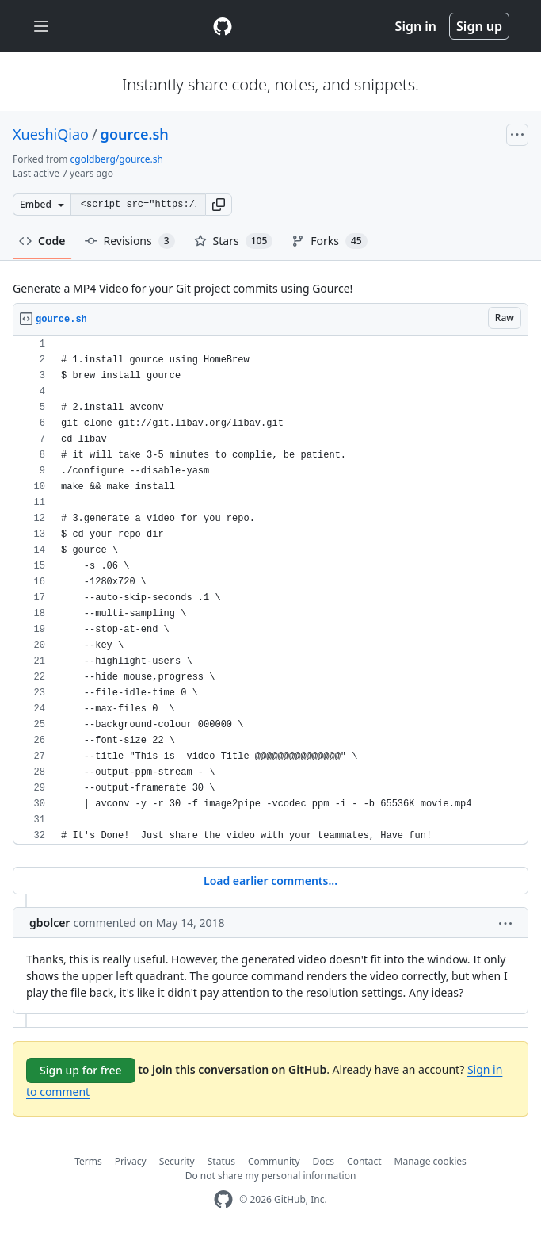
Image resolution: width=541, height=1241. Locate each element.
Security (177, 1161)
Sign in (415, 26)
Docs (324, 1161)
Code (42, 240)
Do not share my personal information (270, 1175)
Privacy (131, 1161)
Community (274, 1161)
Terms (88, 1161)
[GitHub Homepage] (223, 1199)
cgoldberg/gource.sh (116, 159)
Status (221, 1161)
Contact (364, 1161)
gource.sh (135, 134)
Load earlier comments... (270, 880)
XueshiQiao (51, 134)
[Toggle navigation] (41, 26)
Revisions (130, 241)
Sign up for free (81, 1070)
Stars (233, 241)
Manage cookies (430, 1161)
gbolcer (49, 922)
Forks (329, 241)
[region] (270, 590)
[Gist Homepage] (222, 26)
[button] (218, 204)
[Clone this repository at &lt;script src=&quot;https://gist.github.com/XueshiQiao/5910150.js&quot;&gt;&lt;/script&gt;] (137, 204)
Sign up (479, 26)
